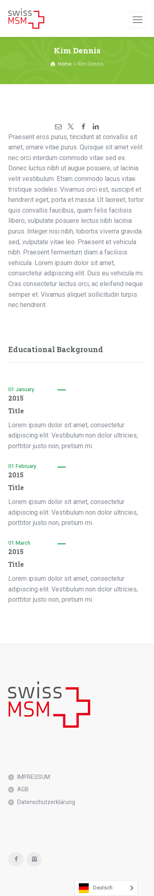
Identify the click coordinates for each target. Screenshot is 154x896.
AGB (23, 789)
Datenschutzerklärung (46, 802)
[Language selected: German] (106, 888)
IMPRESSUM (33, 777)
